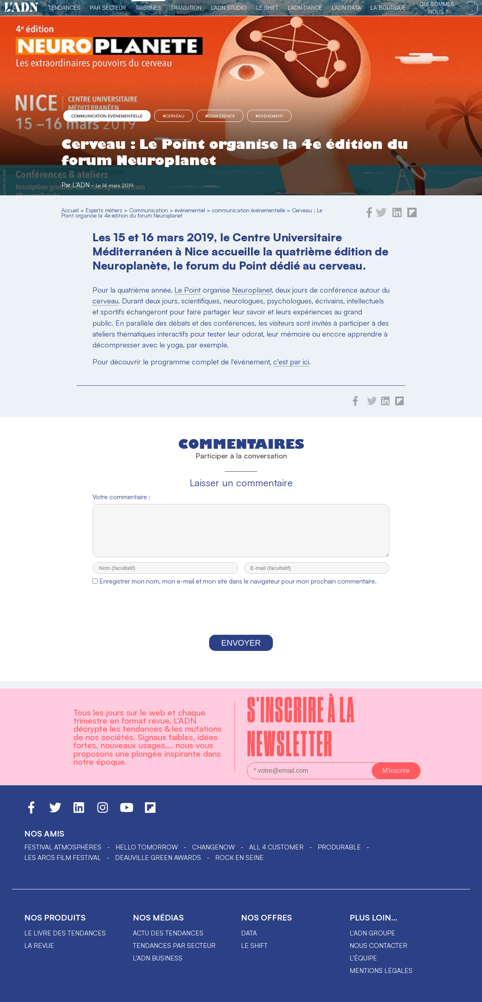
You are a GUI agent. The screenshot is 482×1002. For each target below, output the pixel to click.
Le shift (254, 945)
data (249, 933)
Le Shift (267, 7)
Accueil (70, 210)
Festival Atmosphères (62, 847)
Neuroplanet (252, 289)
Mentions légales (381, 970)
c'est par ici (291, 361)
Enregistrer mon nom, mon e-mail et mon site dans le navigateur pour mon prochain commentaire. (238, 588)
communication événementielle (107, 115)
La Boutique (388, 7)
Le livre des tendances (65, 933)
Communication (148, 210)
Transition (186, 7)
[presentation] (241, 619)
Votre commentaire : (121, 497)
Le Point (187, 289)
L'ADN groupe (372, 933)
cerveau (105, 300)
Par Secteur (108, 7)
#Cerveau (173, 115)
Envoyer (241, 650)
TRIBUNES (148, 7)
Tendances (64, 7)
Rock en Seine (239, 857)
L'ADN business (157, 958)
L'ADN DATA (346, 7)
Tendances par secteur (174, 945)
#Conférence (220, 115)
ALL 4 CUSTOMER (276, 847)
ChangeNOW (213, 847)
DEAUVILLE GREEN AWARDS (158, 857)
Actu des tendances (168, 933)
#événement (269, 115)
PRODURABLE (339, 847)
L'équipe (363, 958)
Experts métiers (104, 210)
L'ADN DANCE (305, 7)
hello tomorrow (146, 847)
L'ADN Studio (229, 7)
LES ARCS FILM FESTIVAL (62, 857)
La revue (39, 945)
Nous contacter (378, 945)
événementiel (190, 210)
